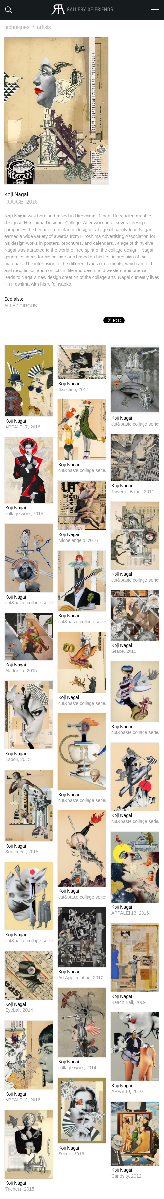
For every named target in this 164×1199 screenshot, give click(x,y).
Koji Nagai (15, 421)
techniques (19, 27)
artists (44, 27)
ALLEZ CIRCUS (20, 305)
